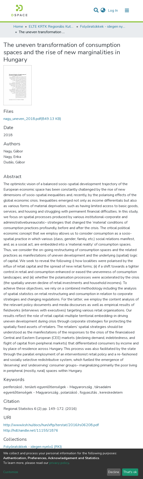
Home (18, 26)
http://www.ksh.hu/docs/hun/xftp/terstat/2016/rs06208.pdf (51, 425)
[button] (103, 10)
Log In (113, 10)
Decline (113, 472)
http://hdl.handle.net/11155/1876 (30, 430)
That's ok (130, 472)
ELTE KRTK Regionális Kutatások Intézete (51, 26)
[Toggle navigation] (127, 10)
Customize (10, 472)
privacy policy (59, 463)
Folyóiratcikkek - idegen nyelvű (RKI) (103, 26)
